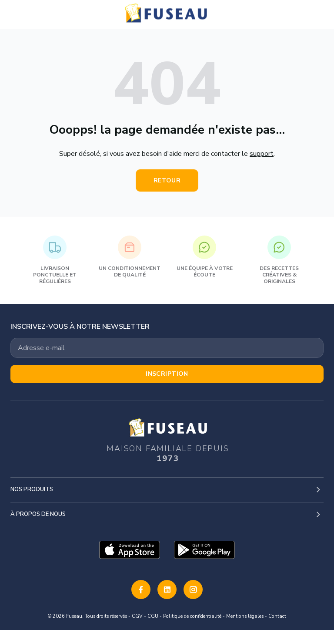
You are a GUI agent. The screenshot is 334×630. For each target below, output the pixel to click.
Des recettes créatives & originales (279, 260)
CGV (137, 616)
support (262, 153)
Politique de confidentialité (192, 616)
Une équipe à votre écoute (205, 257)
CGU (152, 616)
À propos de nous (38, 514)
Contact (277, 616)
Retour (167, 180)
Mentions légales (245, 616)
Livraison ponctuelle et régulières (55, 260)
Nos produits (31, 489)
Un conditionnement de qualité (129, 257)
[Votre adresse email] (167, 348)
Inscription (167, 374)
